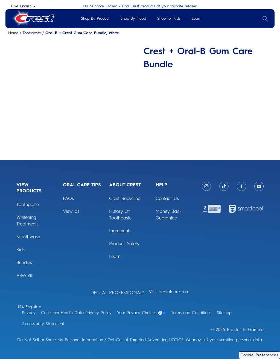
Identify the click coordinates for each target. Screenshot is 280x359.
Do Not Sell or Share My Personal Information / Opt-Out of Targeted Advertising (92, 339)
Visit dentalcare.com (169, 291)
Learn (196, 18)
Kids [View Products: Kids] (20, 249)
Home (13, 33)
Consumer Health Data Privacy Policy (76, 312)
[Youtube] (259, 186)
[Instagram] (206, 186)
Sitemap (224, 312)
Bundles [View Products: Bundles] (24, 262)
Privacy (29, 312)
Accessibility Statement (43, 323)
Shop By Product (95, 18)
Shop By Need (133, 18)
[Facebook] (241, 186)
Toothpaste (32, 33)
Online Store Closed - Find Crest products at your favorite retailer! (140, 6)
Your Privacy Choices (141, 312)
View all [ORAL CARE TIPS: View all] (71, 211)
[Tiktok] (224, 186)
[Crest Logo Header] (32, 18)
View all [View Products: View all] (24, 275)
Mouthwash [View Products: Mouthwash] (28, 236)
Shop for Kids (168, 18)
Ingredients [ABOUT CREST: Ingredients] (120, 230)
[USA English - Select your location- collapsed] (23, 6)
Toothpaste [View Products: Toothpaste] (27, 204)
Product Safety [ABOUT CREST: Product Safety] (124, 243)
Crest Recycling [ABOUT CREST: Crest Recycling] (125, 198)
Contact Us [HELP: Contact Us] (167, 198)
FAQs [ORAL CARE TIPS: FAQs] (68, 198)
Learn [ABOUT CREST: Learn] (115, 256)
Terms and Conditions (191, 312)
